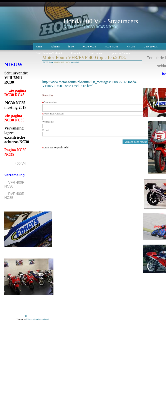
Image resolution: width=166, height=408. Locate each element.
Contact (75, 53)
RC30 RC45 (111, 46)
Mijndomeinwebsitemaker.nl (37, 319)
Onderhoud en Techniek (49, 53)
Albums (55, 46)
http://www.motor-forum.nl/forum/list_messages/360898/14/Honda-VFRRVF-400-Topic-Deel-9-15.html (89, 84)
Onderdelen (95, 53)
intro (71, 46)
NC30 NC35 (89, 46)
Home (39, 46)
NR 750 (131, 46)
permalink (75, 62)
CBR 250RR (151, 46)
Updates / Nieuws (120, 53)
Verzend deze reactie (135, 143)
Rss (25, 316)
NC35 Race (48, 62)
